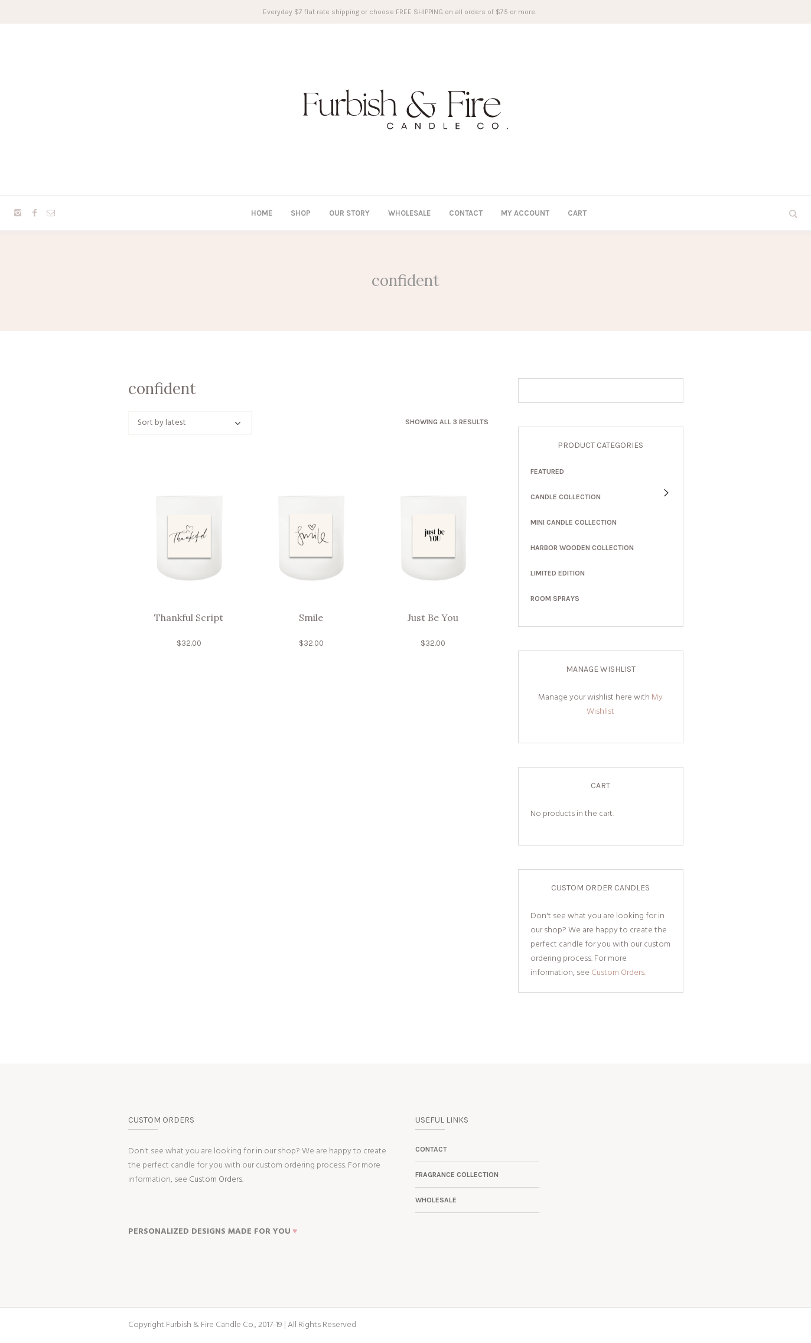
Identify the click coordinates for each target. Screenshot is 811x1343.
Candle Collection (565, 497)
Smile (311, 617)
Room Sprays (554, 598)
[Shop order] (190, 423)
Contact (431, 1149)
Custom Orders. (618, 973)
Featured (547, 471)
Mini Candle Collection (573, 522)
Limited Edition (557, 573)
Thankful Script (188, 617)
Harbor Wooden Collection (582, 548)
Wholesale (436, 1200)
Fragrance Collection (457, 1174)
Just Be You (433, 617)
